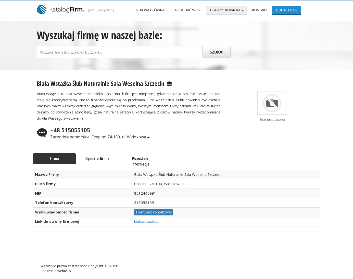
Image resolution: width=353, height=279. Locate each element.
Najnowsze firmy (100, 250)
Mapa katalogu (199, 250)
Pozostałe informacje (140, 161)
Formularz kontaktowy (154, 212)
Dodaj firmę (287, 10)
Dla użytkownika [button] (227, 10)
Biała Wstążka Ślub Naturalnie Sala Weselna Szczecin (100, 83)
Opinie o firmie (97, 158)
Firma (54, 158)
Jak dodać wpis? (187, 10)
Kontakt (259, 10)
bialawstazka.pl (146, 221)
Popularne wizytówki (150, 250)
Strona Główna (150, 10)
